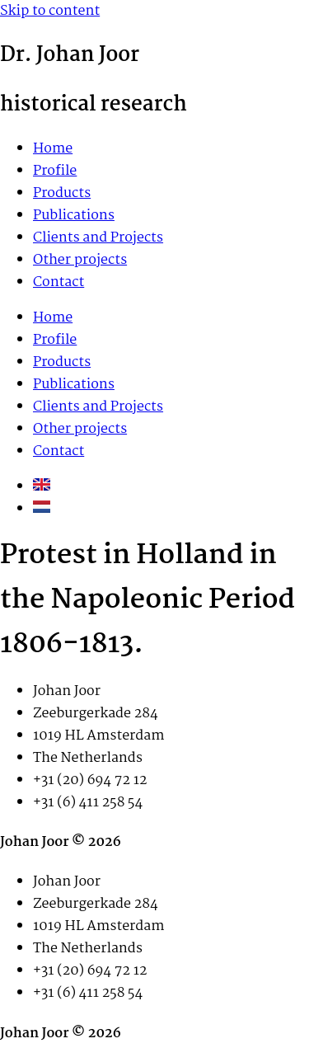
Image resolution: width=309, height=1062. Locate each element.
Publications (74, 215)
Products (62, 193)
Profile (55, 171)
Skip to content (50, 11)
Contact (58, 282)
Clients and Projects (98, 238)
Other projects (80, 260)
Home (53, 149)
